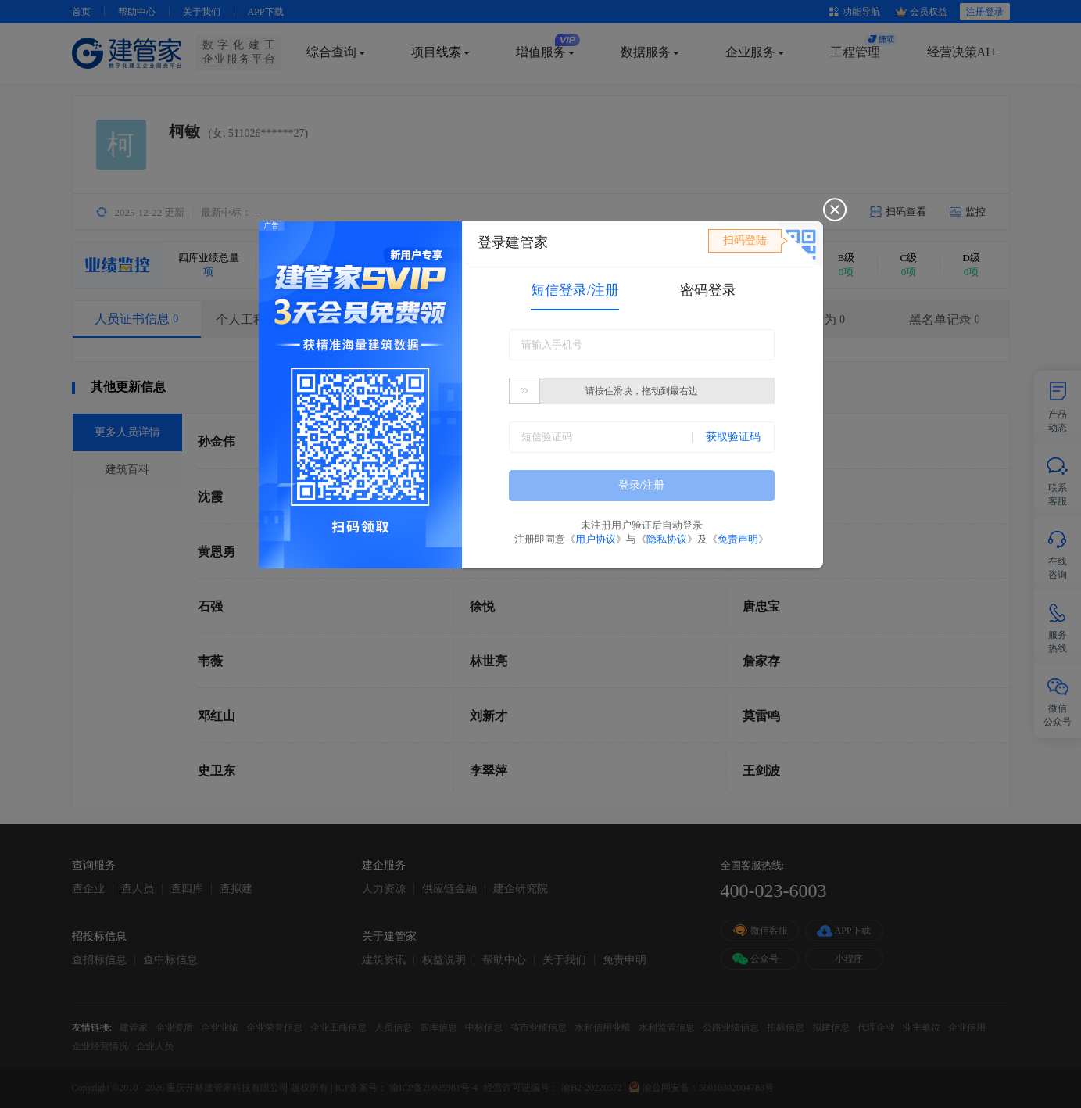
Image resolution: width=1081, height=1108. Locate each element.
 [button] (524, 390)
